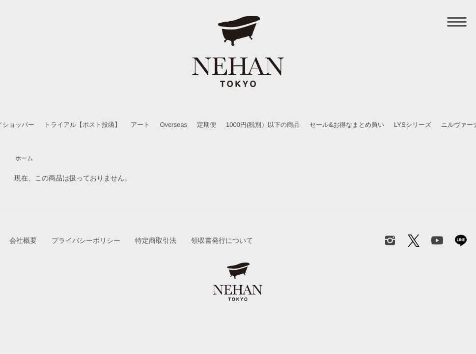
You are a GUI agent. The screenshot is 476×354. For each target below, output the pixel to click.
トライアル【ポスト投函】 (82, 124)
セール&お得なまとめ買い (346, 124)
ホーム (24, 158)
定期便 (206, 124)
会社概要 (23, 240)
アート (140, 124)
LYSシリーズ (412, 124)
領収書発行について (222, 240)
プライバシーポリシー (86, 240)
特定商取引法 (155, 240)
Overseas (173, 124)
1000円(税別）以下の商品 (263, 124)
